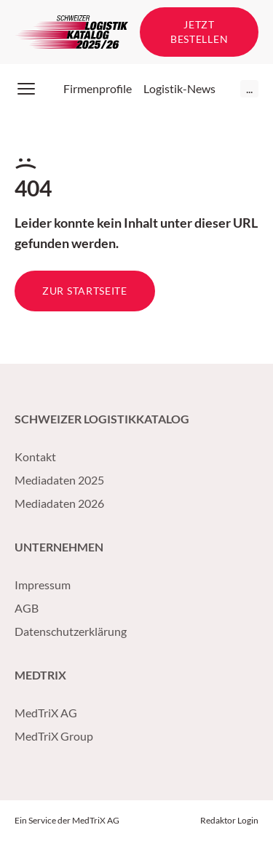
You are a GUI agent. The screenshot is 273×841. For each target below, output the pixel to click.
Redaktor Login (229, 820)
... (249, 88)
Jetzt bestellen (199, 31)
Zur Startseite (84, 290)
